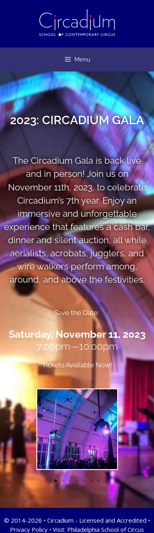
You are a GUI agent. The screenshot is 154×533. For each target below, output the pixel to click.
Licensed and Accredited (112, 520)
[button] (55, 481)
